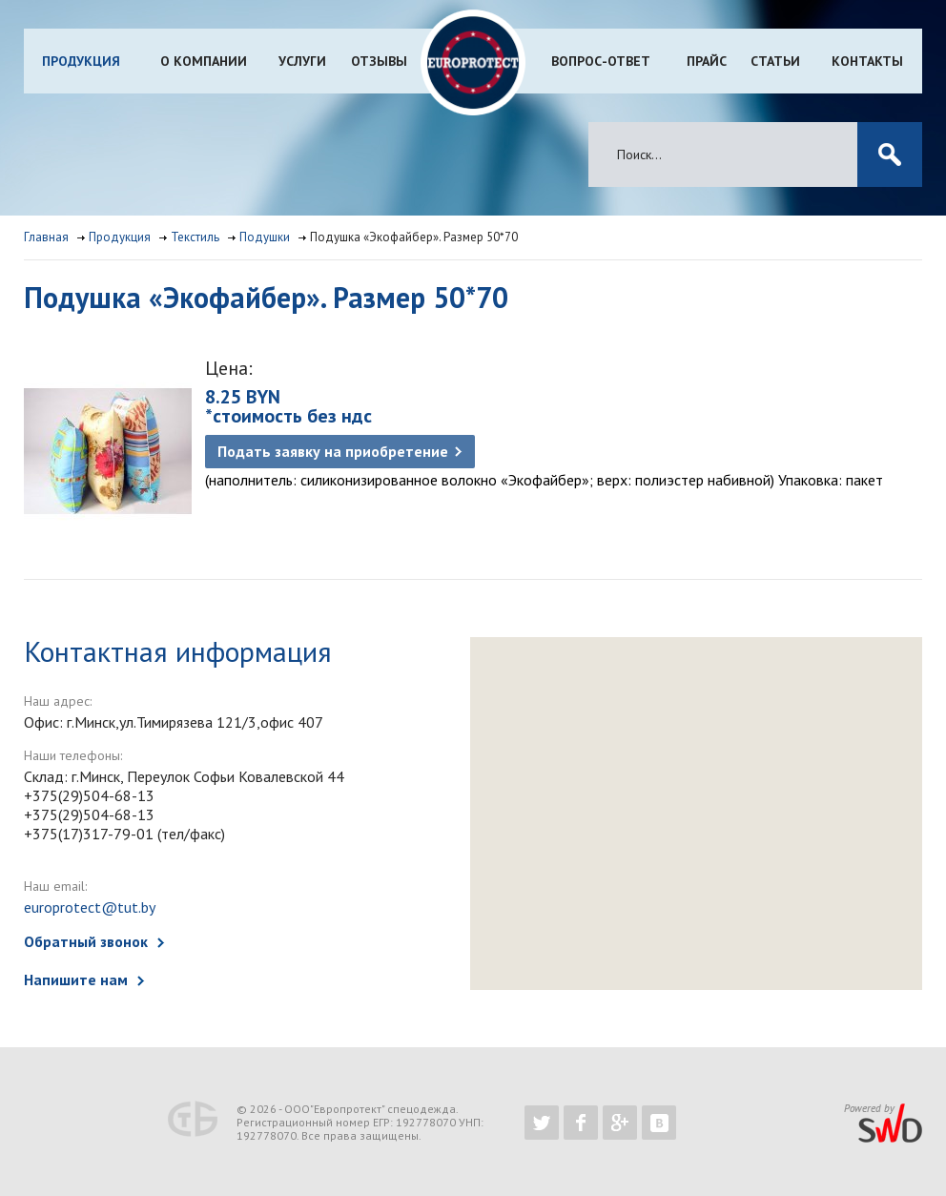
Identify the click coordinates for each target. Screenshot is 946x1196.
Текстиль (195, 237)
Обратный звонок (86, 941)
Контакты (867, 61)
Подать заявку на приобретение (332, 451)
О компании (203, 61)
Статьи (775, 61)
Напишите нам (76, 979)
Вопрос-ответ (600, 61)
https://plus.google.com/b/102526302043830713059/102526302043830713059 (620, 1122)
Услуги (302, 61)
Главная (46, 237)
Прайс (707, 61)
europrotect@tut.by (89, 907)
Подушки (264, 237)
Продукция (81, 61)
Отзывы (379, 61)
